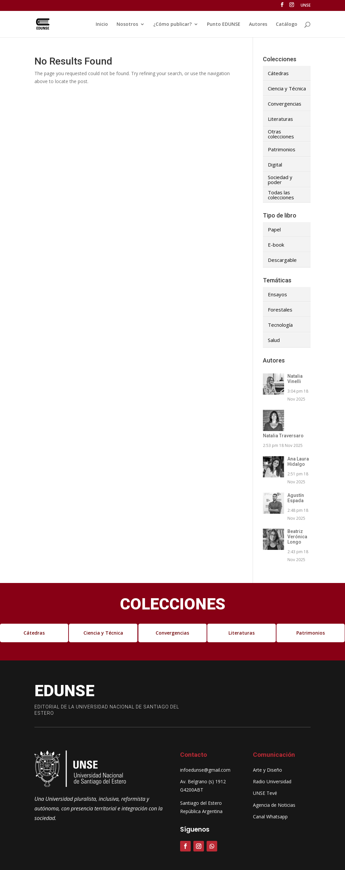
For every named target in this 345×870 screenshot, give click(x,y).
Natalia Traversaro (283, 435)
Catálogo (286, 24)
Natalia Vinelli (295, 378)
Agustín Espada (295, 498)
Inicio (102, 24)
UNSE (306, 5)
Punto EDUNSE (223, 24)
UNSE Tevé (265, 793)
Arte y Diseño (267, 770)
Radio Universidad (272, 781)
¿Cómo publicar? (172, 24)
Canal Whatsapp (270, 816)
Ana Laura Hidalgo (298, 461)
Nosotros (127, 24)
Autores (258, 24)
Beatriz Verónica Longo (297, 537)
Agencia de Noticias (274, 805)
